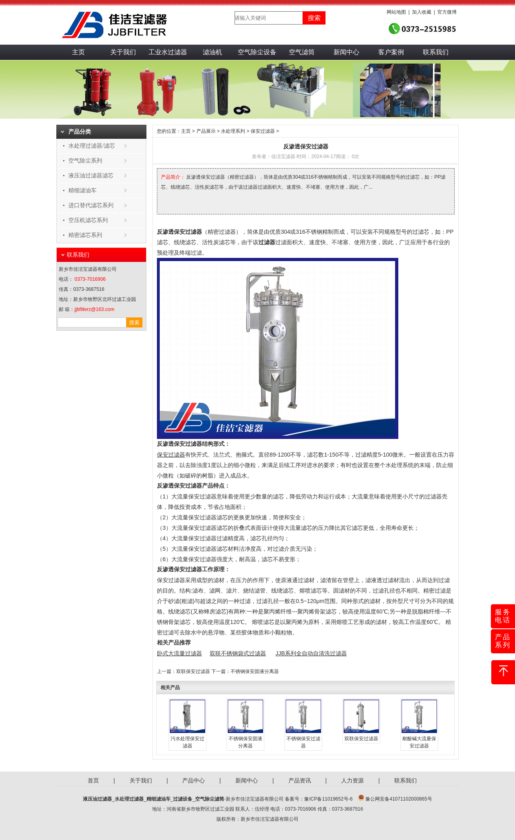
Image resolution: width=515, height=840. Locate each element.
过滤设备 (182, 799)
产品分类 (79, 132)
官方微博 (447, 12)
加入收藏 (421, 12)
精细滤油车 (82, 190)
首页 (93, 780)
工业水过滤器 (167, 52)
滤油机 (212, 52)
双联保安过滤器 (193, 671)
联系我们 (436, 52)
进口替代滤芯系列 (90, 205)
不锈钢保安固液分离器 (255, 671)
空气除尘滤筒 (209, 799)
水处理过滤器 (129, 799)
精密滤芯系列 (85, 235)
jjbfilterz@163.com (94, 309)
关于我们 (123, 52)
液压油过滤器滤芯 (90, 176)
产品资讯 (299, 780)
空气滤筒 (302, 52)
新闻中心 (346, 52)
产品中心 (193, 780)
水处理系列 (233, 131)
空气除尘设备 (257, 52)
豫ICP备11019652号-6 (328, 799)
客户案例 (391, 52)
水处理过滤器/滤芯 (91, 146)
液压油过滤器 (97, 799)
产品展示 (206, 131)
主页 (78, 52)
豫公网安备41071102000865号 (398, 799)
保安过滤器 (263, 131)
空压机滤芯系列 (88, 220)
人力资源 (352, 780)
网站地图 (396, 12)
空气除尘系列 (85, 161)
